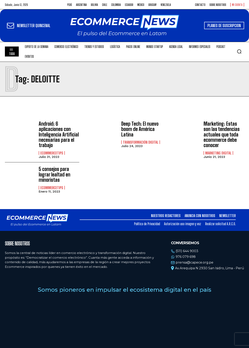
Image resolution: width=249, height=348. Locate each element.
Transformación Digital (140, 142)
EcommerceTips (51, 153)
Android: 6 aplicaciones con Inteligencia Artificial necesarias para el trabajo (59, 134)
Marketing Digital (218, 153)
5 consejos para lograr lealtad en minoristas (54, 174)
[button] (239, 51)
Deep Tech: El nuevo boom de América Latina (140, 129)
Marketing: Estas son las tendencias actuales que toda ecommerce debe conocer (222, 134)
